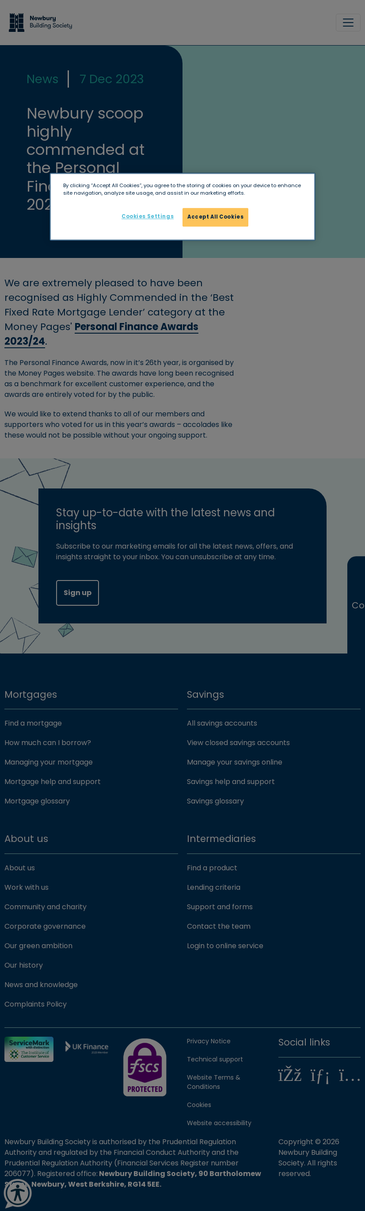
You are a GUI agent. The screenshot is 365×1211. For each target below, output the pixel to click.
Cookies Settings (148, 216)
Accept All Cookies (215, 216)
